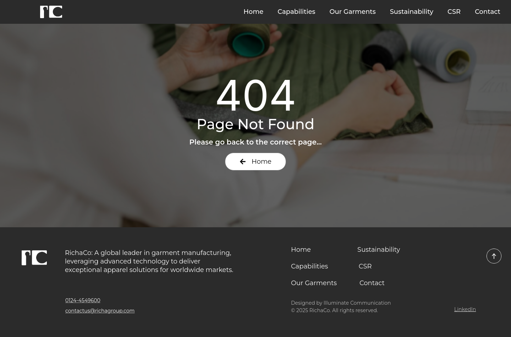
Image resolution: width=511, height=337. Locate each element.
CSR (454, 12)
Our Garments (352, 12)
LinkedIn (465, 309)
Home (253, 12)
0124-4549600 (82, 300)
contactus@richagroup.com (99, 311)
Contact (487, 12)
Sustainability (411, 12)
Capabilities (296, 12)
